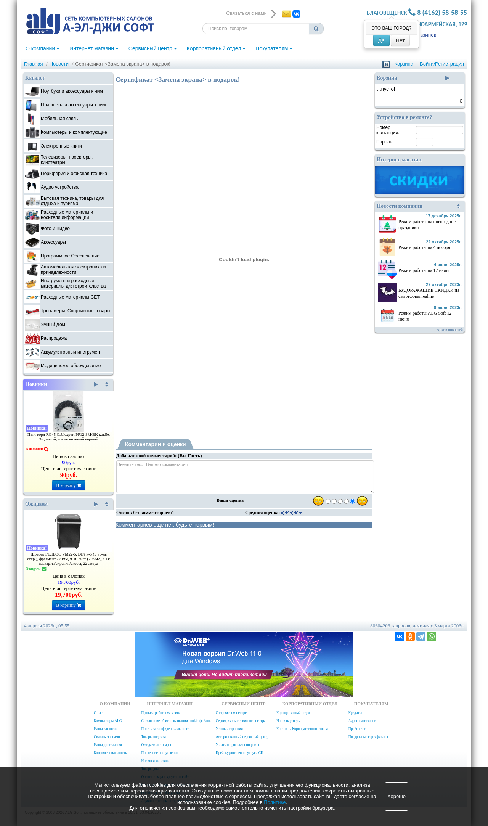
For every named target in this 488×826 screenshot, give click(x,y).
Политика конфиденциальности (165, 729)
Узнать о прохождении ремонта (239, 745)
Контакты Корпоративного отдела (302, 729)
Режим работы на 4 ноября (424, 247)
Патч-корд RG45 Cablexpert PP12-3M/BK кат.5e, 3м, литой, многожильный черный (68, 436)
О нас (98, 713)
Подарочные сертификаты (368, 737)
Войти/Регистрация (442, 64)
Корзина (403, 64)
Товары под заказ (154, 737)
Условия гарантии (229, 729)
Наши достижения (108, 745)
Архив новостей (450, 330)
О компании (42, 48)
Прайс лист (357, 729)
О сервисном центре (231, 713)
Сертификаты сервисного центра (241, 721)
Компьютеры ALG (108, 721)
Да (381, 40)
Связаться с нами (107, 737)
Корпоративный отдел (216, 48)
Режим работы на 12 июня (423, 270)
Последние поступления (159, 753)
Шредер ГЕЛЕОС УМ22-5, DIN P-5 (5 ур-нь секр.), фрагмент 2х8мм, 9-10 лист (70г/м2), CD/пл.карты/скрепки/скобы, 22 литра (68, 559)
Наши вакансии (105, 729)
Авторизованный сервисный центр (242, 737)
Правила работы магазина (160, 713)
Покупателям (273, 48)
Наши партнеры (288, 721)
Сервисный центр (152, 48)
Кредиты (355, 713)
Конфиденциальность (110, 753)
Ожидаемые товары (156, 745)
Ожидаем (61, 504)
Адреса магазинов (362, 721)
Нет (400, 40)
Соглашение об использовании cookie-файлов (175, 721)
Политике (275, 802)
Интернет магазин (94, 48)
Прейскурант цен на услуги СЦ (239, 753)
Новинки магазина (155, 761)
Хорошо (396, 796)
